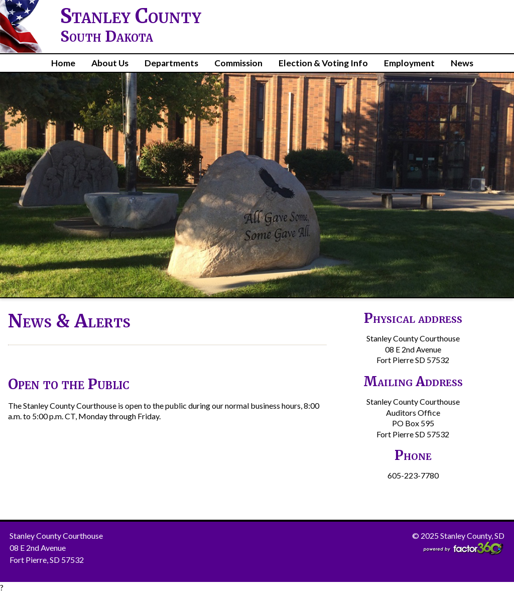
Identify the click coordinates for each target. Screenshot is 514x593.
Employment (409, 63)
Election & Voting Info (323, 63)
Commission (238, 63)
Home (63, 63)
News (462, 63)
